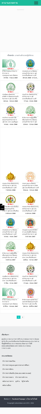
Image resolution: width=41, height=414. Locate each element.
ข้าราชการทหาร (8, 377)
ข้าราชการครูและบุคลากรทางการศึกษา (16, 365)
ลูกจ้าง (17, 381)
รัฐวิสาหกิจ (25, 381)
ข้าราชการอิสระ (8, 369)
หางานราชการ (10, 3)
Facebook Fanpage (18, 399)
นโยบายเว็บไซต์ (31, 399)
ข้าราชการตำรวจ (21, 377)
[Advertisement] (20, 31)
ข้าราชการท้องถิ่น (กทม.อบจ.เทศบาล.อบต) (17, 373)
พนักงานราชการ (8, 381)
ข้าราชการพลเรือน (9, 361)
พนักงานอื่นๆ (7, 385)
